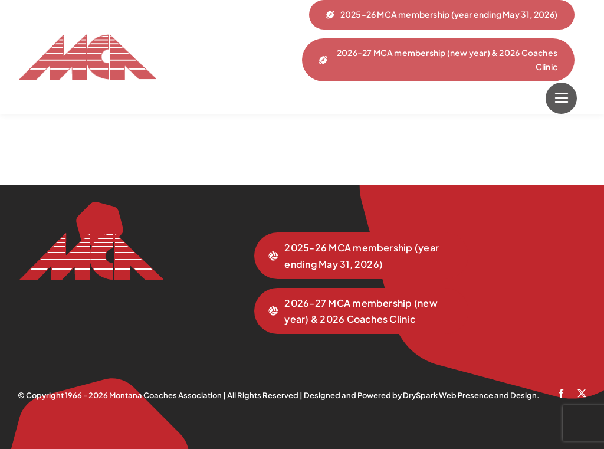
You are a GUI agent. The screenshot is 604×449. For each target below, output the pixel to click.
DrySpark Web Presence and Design (470, 395)
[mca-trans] (87, 38)
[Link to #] (561, 98)
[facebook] (561, 393)
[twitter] (581, 393)
